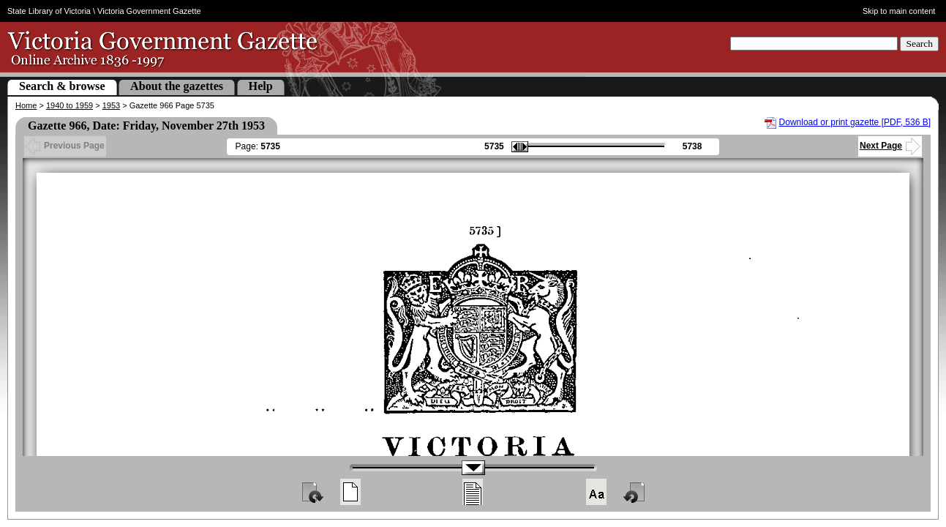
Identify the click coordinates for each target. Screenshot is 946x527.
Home (26, 105)
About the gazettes (176, 86)
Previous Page (65, 146)
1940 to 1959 (69, 105)
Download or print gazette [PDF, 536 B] (855, 122)
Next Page (890, 146)
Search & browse (62, 86)
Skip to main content (899, 11)
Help (261, 86)
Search (919, 43)
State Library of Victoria (49, 11)
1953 (111, 105)
